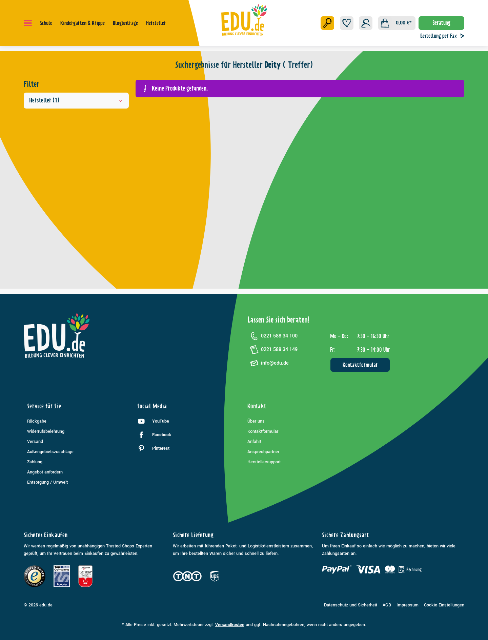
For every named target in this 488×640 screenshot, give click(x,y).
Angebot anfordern (45, 472)
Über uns (256, 421)
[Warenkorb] (396, 23)
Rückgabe (36, 421)
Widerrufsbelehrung (45, 431)
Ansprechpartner (263, 452)
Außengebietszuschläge (50, 452)
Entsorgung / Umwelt (47, 482)
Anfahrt (254, 442)
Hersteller (76, 100)
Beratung (441, 22)
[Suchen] (327, 23)
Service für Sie (44, 406)
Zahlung (34, 462)
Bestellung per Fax (444, 36)
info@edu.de (268, 363)
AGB (387, 605)
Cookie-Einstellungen (444, 605)
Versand (35, 442)
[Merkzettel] (346, 23)
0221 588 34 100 (272, 336)
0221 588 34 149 (272, 349)
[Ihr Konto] (365, 23)
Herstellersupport (264, 462)
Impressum (407, 605)
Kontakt (256, 406)
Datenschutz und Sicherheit (350, 605)
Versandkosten (229, 625)
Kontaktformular (360, 365)
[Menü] (28, 23)
